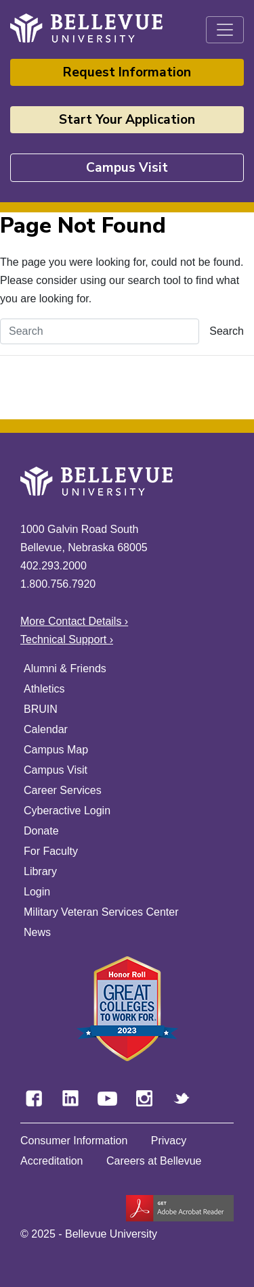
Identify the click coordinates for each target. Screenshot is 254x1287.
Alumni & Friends (65, 668)
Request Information (127, 72)
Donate (41, 831)
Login (37, 891)
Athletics (44, 689)
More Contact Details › (74, 621)
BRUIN (41, 709)
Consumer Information (73, 1140)
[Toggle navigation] (225, 29)
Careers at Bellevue (154, 1161)
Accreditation (51, 1161)
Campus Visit (127, 168)
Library (40, 871)
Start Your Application (127, 119)
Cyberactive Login (67, 810)
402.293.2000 (53, 565)
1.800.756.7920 (58, 584)
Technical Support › (66, 639)
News (37, 932)
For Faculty (51, 851)
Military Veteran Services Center (101, 912)
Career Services (63, 790)
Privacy (168, 1140)
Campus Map (56, 749)
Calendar (46, 729)
